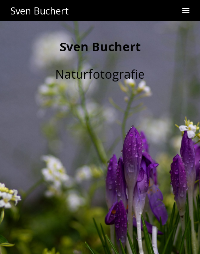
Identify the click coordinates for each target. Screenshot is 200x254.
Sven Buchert (40, 11)
